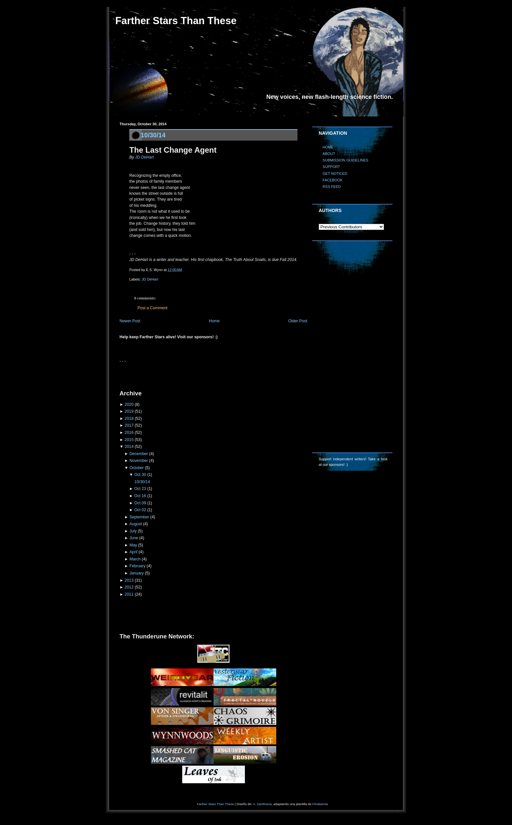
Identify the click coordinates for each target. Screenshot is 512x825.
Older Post (297, 321)
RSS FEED (332, 187)
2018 (129, 418)
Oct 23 (140, 488)
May (133, 545)
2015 (129, 439)
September (139, 517)
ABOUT (329, 154)
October (136, 468)
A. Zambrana (262, 804)
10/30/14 (153, 135)
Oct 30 (140, 474)
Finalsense (320, 804)
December (138, 453)
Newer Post (130, 321)
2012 (129, 587)
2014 (129, 446)
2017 (129, 425)
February (137, 566)
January (136, 573)
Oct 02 (140, 510)
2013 (129, 580)
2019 (129, 411)
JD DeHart (144, 157)
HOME (328, 147)
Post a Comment (152, 308)
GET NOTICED (335, 174)
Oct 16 (140, 496)
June (133, 538)
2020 (129, 404)
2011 (129, 594)
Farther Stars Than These (175, 20)
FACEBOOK (333, 180)
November (138, 460)
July (132, 531)
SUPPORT (331, 167)
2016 (129, 432)
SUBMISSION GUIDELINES (345, 160)
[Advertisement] (196, 374)
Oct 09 (140, 503)
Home (214, 321)
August (135, 524)
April (133, 552)
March (134, 559)
